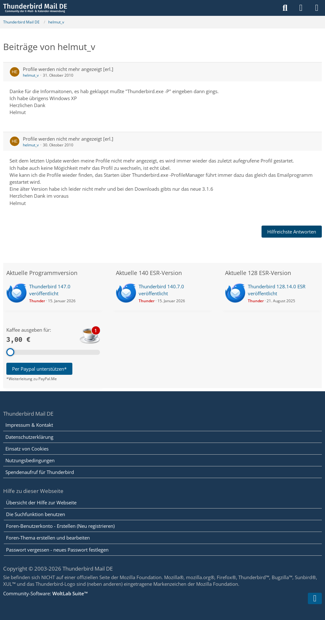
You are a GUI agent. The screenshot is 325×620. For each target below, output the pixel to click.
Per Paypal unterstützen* (39, 369)
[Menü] (316, 8)
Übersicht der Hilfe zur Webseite (41, 502)
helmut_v (31, 75)
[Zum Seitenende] (315, 598)
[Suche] (285, 8)
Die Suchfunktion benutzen (35, 514)
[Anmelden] (301, 8)
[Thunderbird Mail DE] (35, 8)
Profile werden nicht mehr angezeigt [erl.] (68, 69)
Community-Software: (45, 593)
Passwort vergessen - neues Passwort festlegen (57, 549)
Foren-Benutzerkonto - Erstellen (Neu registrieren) (60, 526)
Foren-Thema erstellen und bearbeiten (48, 537)
